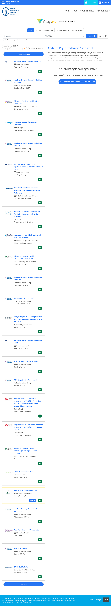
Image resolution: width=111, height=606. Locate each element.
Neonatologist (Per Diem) (24, 298)
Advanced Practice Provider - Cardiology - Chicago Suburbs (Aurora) (25, 450)
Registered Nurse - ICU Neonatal (26, 530)
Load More (23, 584)
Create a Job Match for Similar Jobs (77, 81)
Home (66, 11)
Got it (106, 600)
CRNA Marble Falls (21, 567)
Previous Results (24, 54)
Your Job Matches (62, 30)
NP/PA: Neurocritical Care (23, 472)
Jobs (74, 11)
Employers (104, 2)
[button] (103, 36)
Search (30, 30)
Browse (38, 30)
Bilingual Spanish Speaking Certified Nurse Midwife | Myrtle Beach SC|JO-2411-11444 (28, 319)
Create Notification (36, 49)
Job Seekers (90, 2)
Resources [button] (102, 11)
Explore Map (48, 30)
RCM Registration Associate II (25, 380)
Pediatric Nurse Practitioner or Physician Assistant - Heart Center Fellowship (27, 190)
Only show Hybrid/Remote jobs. (16, 40)
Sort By (6, 49)
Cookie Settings (95, 600)
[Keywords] (23, 36)
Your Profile (87, 11)
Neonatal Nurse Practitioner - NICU (27, 61)
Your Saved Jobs (77, 30)
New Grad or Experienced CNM (25, 490)
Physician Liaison (20, 548)
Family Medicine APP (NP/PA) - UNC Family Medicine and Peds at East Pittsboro (27, 214)
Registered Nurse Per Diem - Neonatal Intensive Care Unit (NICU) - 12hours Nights (28, 427)
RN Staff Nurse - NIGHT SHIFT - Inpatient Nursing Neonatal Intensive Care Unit (28, 166)
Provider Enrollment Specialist (26, 361)
